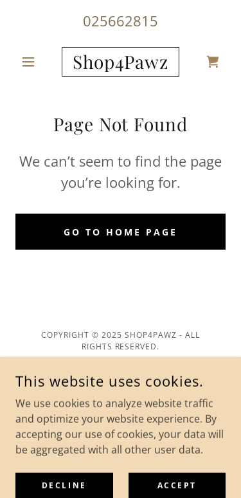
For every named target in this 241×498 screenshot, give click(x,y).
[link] (120, 62)
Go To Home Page (120, 232)
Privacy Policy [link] (121, 378)
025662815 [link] (120, 20)
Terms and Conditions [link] (120, 397)
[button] (31, 62)
